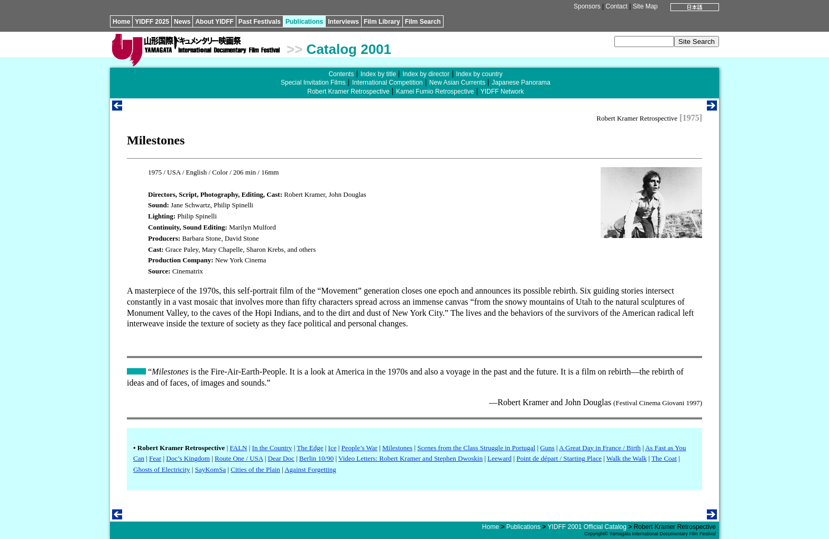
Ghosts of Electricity (161, 469)
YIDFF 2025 (152, 21)
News (182, 21)
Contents (341, 74)
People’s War (359, 448)
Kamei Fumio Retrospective (435, 91)
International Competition (387, 82)
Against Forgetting (310, 469)
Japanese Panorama (521, 82)
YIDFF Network (502, 91)
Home (121, 21)
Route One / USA (239, 458)
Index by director (425, 74)
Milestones (397, 448)
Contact (616, 6)
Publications (304, 21)
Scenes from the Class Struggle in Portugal (476, 448)
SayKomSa (210, 469)
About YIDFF (214, 21)
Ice (332, 448)
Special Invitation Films (313, 82)
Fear (155, 458)
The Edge (310, 448)
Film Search (423, 21)
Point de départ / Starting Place (559, 458)
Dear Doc (281, 458)
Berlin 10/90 (316, 458)
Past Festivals (259, 21)
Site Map (645, 6)
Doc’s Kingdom (188, 458)
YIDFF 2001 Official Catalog (587, 527)
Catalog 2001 (349, 49)
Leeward (499, 458)
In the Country (272, 448)
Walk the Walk (626, 458)
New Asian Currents (457, 82)
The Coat (664, 458)
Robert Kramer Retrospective (348, 91)
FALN (238, 448)
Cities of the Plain (255, 469)
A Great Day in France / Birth (600, 448)
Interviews (343, 21)
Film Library (382, 21)
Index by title (378, 74)
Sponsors (587, 6)
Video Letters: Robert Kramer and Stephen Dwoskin (410, 458)
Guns (547, 448)
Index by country (479, 74)
